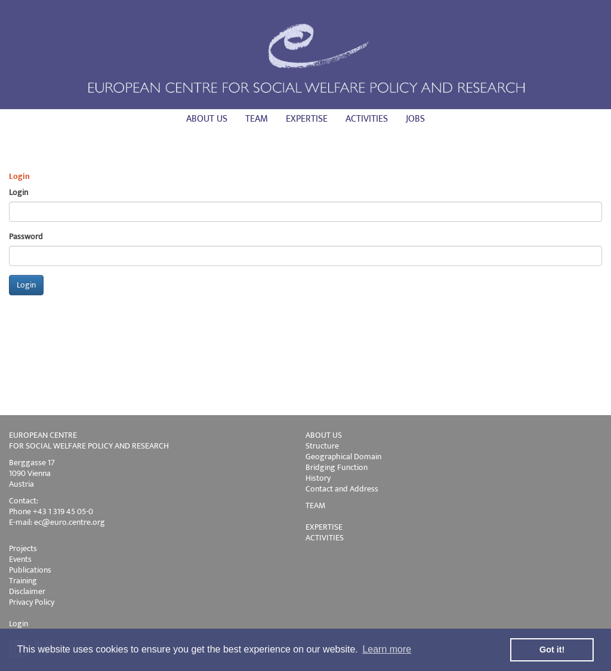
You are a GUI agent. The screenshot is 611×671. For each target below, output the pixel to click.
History (318, 478)
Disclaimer (27, 591)
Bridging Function (337, 467)
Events (20, 559)
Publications (30, 570)
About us (206, 119)
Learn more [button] (386, 649)
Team (256, 119)
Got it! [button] (551, 649)
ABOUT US (324, 435)
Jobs (415, 119)
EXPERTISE (324, 527)
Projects (23, 548)
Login (18, 623)
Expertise (307, 119)
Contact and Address (342, 489)
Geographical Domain (343, 456)
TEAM (315, 505)
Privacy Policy (31, 602)
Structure (322, 446)
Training (23, 580)
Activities (366, 119)
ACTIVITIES (325, 538)
